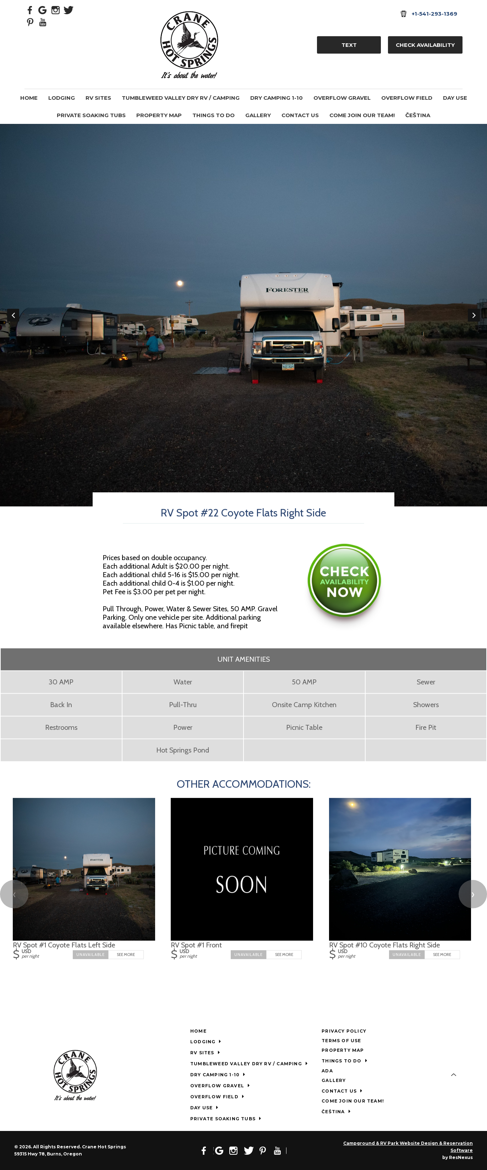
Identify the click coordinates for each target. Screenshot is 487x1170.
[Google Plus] (43, 10)
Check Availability (425, 45)
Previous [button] (13, 315)
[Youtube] (43, 22)
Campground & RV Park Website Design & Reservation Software (408, 1147)
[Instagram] (55, 10)
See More (126, 954)
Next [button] (474, 315)
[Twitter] (68, 10)
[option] (243, 315)
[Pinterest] (30, 22)
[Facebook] (30, 10)
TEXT (349, 45)
